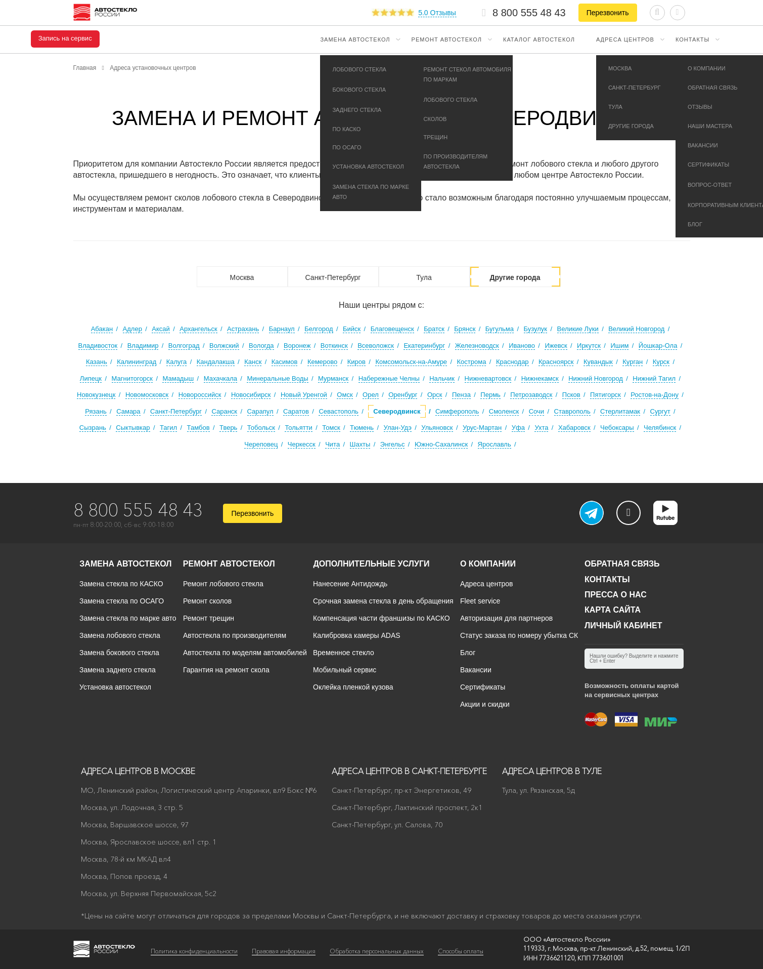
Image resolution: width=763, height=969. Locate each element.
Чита (332, 444)
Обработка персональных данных (377, 951)
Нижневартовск (488, 378)
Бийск (352, 329)
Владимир (143, 345)
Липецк (91, 378)
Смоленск (504, 411)
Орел (371, 394)
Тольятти (298, 427)
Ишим (619, 345)
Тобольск (261, 427)
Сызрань (92, 427)
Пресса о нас (616, 594)
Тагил (168, 427)
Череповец (261, 444)
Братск (434, 329)
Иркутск (589, 345)
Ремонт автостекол (447, 39)
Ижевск (556, 345)
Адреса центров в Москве (138, 771)
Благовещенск (392, 329)
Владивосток (98, 345)
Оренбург (402, 394)
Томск (331, 427)
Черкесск (302, 444)
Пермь (490, 394)
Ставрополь (572, 411)
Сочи (536, 411)
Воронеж (297, 345)
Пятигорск (605, 394)
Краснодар (512, 362)
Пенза (461, 394)
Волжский (224, 345)
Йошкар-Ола (658, 345)
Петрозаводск (531, 394)
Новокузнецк (96, 394)
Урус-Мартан (482, 427)
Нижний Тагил (654, 378)
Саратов (296, 411)
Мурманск (333, 378)
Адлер (132, 329)
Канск (252, 362)
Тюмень (362, 427)
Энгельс (392, 444)
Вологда (261, 345)
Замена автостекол (355, 39)
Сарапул (260, 411)
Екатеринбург (424, 345)
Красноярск (555, 362)
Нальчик (442, 378)
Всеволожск (375, 345)
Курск (661, 362)
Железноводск (477, 345)
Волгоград (184, 345)
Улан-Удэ (398, 427)
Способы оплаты (460, 951)
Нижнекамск (540, 378)
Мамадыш (178, 378)
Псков (571, 394)
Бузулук (536, 329)
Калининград (136, 362)
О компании (488, 563)
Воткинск (334, 345)
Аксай (161, 329)
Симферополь (457, 411)
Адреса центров (625, 39)
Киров (356, 362)
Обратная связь (622, 563)
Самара (128, 411)
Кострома (471, 362)
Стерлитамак (620, 411)
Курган (632, 362)
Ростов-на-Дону (655, 394)
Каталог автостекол (539, 39)
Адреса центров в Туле (552, 771)
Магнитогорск (132, 378)
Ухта (541, 427)
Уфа (518, 427)
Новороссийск (199, 394)
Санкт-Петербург (333, 277)
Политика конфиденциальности (194, 951)
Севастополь (338, 411)
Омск (344, 394)
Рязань (95, 411)
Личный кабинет (623, 625)
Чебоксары (617, 427)
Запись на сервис (65, 38)
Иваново (522, 345)
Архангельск (198, 329)
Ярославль (494, 444)
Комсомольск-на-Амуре (411, 362)
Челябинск (660, 427)
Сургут (660, 411)
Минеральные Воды (277, 378)
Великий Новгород (636, 329)
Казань (96, 362)
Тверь (228, 427)
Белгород (318, 329)
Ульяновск (437, 427)
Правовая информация (284, 951)
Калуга (176, 362)
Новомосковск (146, 394)
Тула (423, 277)
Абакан (102, 329)
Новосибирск (251, 394)
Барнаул (282, 329)
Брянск (464, 329)
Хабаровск (574, 427)
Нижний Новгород (595, 378)
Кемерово (322, 362)
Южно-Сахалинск (441, 444)
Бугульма (499, 329)
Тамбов (198, 427)
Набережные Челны (389, 378)
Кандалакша (216, 362)
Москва (242, 277)
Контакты (692, 39)
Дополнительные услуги (371, 563)
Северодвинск (396, 411)
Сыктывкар (133, 427)
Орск (434, 394)
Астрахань (243, 329)
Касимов (285, 362)
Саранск (224, 411)
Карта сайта (613, 609)
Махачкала (220, 378)
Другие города (514, 277)
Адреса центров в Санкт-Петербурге (409, 771)
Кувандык (598, 362)
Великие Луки (578, 329)
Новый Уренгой (304, 394)
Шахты (360, 444)
